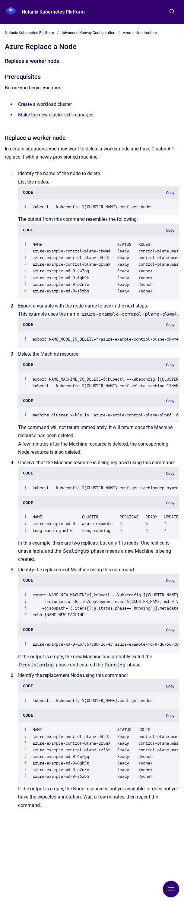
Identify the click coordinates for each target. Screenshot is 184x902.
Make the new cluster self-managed (56, 115)
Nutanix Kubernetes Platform (53, 12)
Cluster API (163, 149)
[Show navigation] (171, 889)
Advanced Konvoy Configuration (88, 32)
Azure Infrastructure (140, 32)
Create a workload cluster (44, 104)
